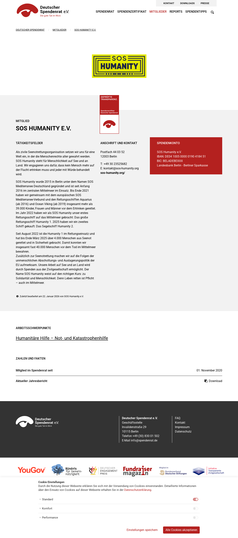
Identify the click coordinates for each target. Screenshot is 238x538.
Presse (205, 3)
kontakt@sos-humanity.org (121, 168)
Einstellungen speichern (142, 530)
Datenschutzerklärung (137, 490)
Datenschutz (183, 431)
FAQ (177, 418)
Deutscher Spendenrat (30, 29)
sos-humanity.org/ (112, 173)
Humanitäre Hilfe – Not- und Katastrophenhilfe (62, 338)
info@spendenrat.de (144, 440)
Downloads (187, 3)
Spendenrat (105, 11)
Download (213, 381)
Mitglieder (158, 11)
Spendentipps (196, 11)
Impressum (182, 427)
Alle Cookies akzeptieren (181, 530)
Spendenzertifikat (132, 11)
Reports (176, 11)
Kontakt (168, 3)
